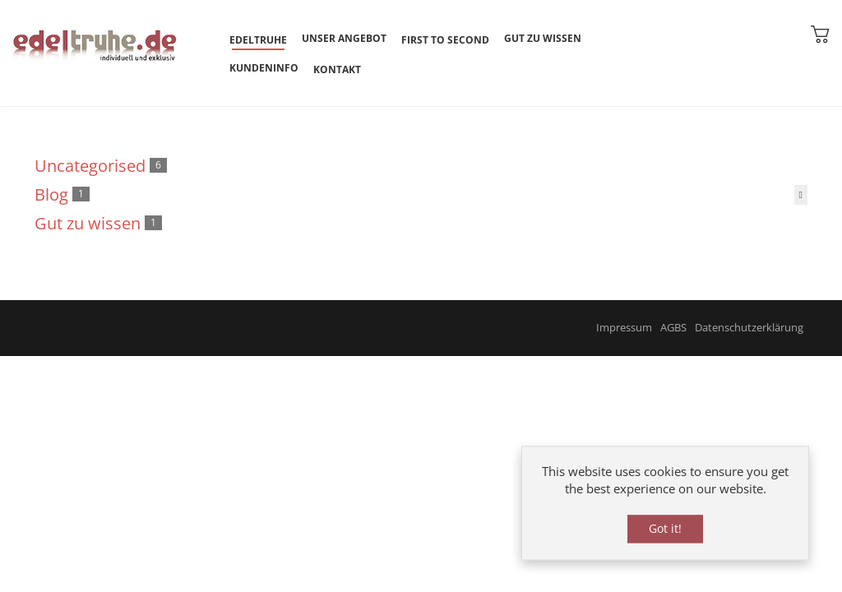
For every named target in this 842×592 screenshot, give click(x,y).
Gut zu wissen (88, 223)
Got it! (665, 531)
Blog (51, 194)
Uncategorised (90, 166)
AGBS (673, 328)
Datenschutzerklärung (749, 328)
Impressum (624, 328)
